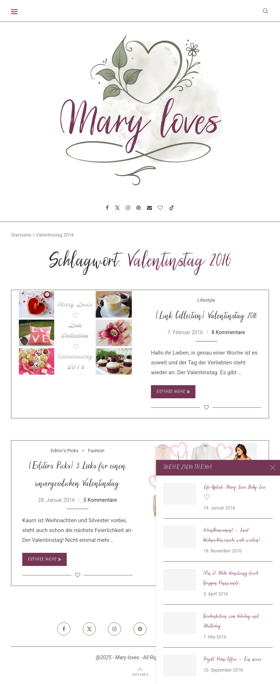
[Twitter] (117, 207)
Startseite (21, 235)
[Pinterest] (138, 207)
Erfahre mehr (173, 392)
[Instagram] (128, 207)
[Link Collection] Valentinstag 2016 (206, 316)
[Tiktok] (171, 207)
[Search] (265, 11)
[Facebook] (107, 207)
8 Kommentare (228, 332)
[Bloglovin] (160, 207)
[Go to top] (140, 674)
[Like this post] (206, 407)
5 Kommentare (100, 500)
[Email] (149, 207)
